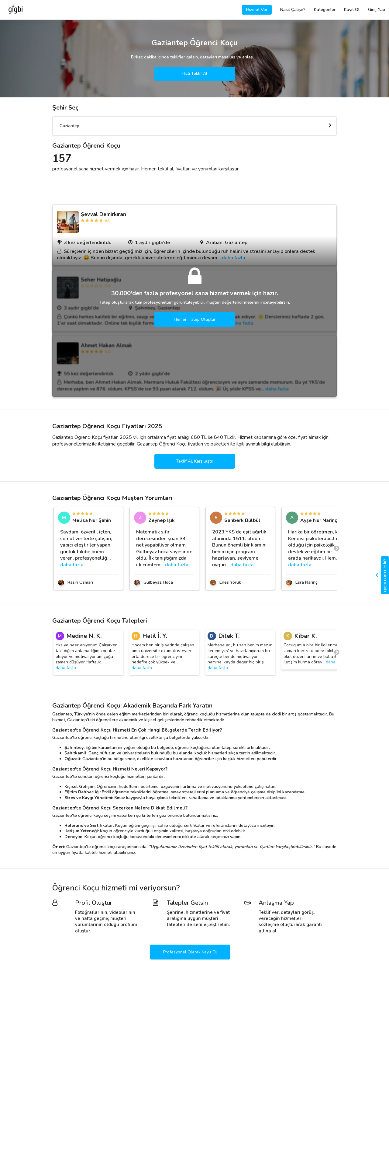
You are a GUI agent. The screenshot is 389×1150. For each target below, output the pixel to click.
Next (337, 545)
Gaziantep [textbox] (69, 126)
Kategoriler (325, 9)
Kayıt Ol (352, 9)
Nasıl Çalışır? (292, 9)
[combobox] (194, 126)
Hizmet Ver (256, 9)
